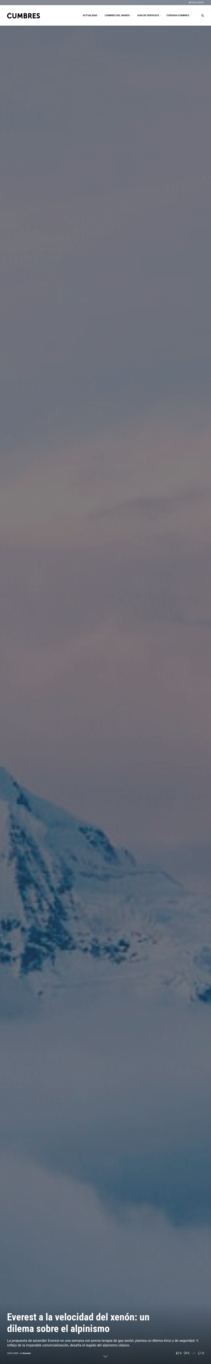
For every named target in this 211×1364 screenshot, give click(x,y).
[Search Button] (202, 15)
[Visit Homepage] (23, 15)
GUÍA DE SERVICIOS (148, 15)
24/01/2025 (12, 1353)
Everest (27, 1353)
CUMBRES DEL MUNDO (117, 15)
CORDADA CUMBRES (177, 15)
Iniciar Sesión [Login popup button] (196, 2)
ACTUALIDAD (90, 15)
